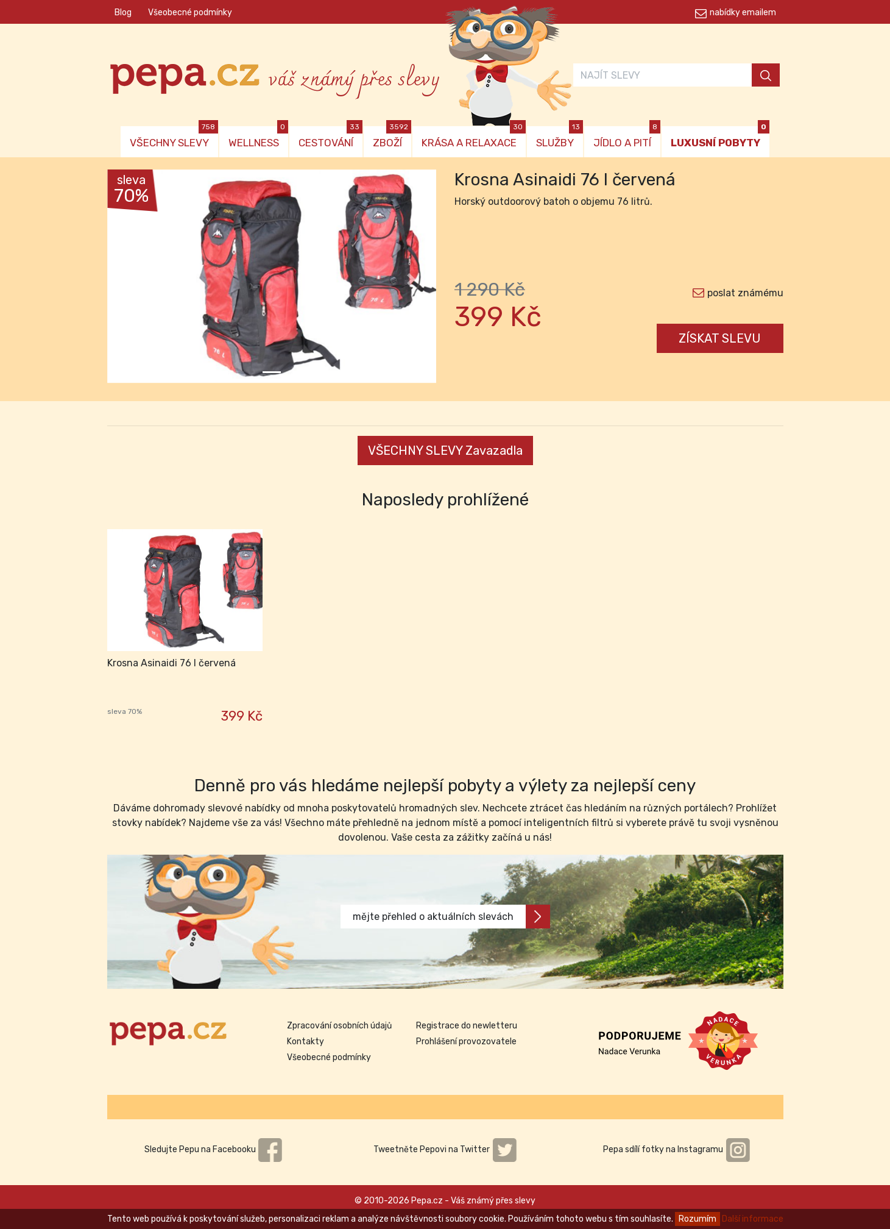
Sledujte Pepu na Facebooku (213, 1149)
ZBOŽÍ (392, 137)
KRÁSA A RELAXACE (474, 137)
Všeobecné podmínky (190, 12)
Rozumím (697, 1219)
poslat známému (745, 293)
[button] (132, 279)
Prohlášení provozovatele (466, 1041)
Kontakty (305, 1041)
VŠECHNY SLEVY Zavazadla (445, 450)
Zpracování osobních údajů (339, 1026)
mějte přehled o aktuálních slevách (451, 916)
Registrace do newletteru (466, 1026)
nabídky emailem (743, 12)
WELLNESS (258, 137)
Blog (123, 12)
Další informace (752, 1219)
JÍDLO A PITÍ (626, 137)
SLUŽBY (559, 137)
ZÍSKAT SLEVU (720, 338)
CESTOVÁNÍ (330, 137)
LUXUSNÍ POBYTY (720, 137)
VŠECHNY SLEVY (174, 137)
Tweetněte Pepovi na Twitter (445, 1149)
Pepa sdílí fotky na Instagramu (676, 1149)
